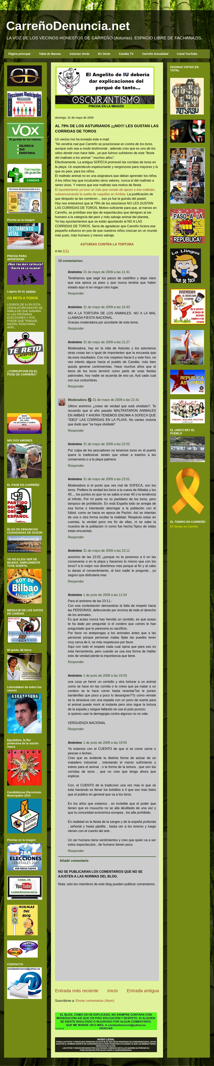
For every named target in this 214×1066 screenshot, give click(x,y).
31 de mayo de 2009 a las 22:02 (106, 444)
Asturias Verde (79, 53)
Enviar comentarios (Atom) (95, 1000)
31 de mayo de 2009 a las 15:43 (106, 307)
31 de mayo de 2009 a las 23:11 (106, 550)
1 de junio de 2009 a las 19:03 (105, 675)
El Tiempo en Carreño (184, 526)
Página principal (19, 53)
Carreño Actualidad (155, 53)
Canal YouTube (187, 53)
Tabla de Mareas (50, 53)
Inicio (112, 990)
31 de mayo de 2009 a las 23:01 (106, 479)
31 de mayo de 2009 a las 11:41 (106, 272)
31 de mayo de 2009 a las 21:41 (116, 400)
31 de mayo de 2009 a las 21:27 (106, 342)
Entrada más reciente (76, 990)
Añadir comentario (74, 860)
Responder (76, 293)
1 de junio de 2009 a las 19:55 (105, 742)
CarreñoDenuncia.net (68, 26)
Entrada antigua (143, 990)
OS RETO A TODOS (22, 298)
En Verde (104, 53)
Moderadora (77, 400)
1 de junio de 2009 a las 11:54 (105, 595)
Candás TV (126, 53)
